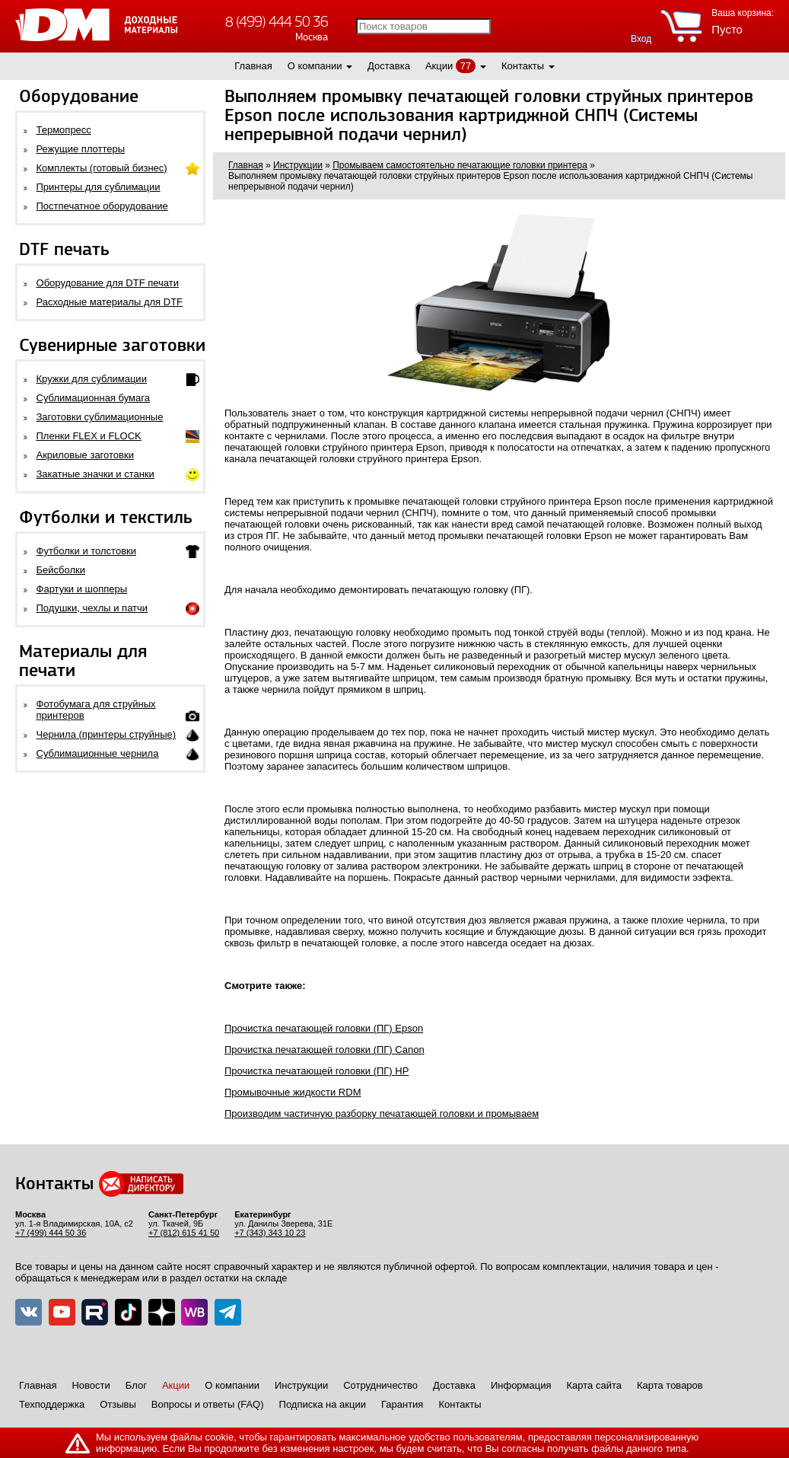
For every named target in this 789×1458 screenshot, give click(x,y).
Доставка (388, 66)
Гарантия (402, 1404)
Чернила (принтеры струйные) (107, 734)
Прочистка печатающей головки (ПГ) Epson (323, 1028)
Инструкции (301, 1385)
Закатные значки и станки (95, 474)
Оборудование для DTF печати (108, 283)
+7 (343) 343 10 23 (269, 1232)
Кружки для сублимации (92, 378)
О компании (315, 66)
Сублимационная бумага (93, 398)
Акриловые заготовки (85, 455)
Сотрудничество (380, 1385)
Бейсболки (61, 570)
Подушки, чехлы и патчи (92, 608)
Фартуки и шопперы (82, 589)
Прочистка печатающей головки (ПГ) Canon (324, 1049)
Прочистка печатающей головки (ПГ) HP (316, 1071)
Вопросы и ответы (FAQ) (207, 1404)
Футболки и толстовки (86, 551)
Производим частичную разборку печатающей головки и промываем (381, 1113)
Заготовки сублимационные (100, 417)
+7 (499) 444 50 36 (50, 1232)
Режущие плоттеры (81, 149)
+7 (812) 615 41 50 (183, 1232)
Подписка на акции (322, 1404)
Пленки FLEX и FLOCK (89, 436)
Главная (253, 66)
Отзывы (118, 1404)
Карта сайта (594, 1385)
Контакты (522, 66)
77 (465, 66)
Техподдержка (51, 1404)
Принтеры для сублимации (99, 187)
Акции (439, 66)
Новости (91, 1385)
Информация (521, 1385)
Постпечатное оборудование (102, 206)
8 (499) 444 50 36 (276, 21)
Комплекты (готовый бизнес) (102, 168)
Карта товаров (670, 1385)
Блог (136, 1385)
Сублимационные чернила (98, 753)
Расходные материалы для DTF (110, 302)
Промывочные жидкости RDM (292, 1092)
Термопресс (64, 130)
